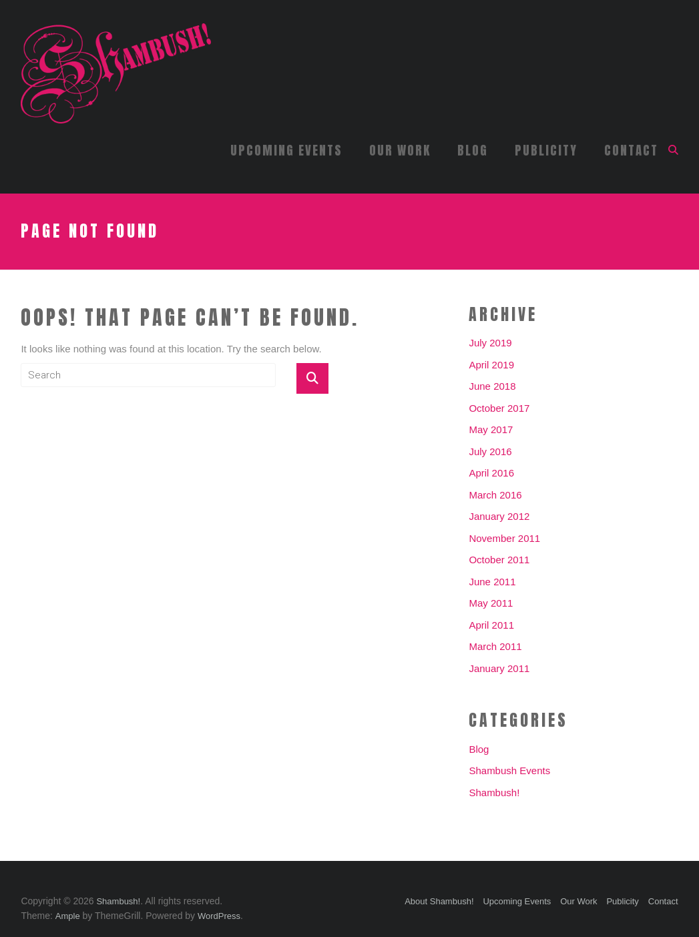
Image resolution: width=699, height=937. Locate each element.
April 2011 (491, 625)
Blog (472, 150)
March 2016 (495, 495)
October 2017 (499, 408)
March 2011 (495, 646)
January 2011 (499, 668)
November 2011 (504, 538)
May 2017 (491, 429)
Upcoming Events (286, 150)
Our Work (400, 150)
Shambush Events (509, 770)
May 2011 (491, 603)
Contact (631, 150)
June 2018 (492, 386)
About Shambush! (439, 901)
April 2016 (491, 473)
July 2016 (490, 451)
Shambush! (494, 792)
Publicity (546, 150)
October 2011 (499, 559)
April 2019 (491, 364)
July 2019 (490, 342)
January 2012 (499, 516)
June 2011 (492, 581)
